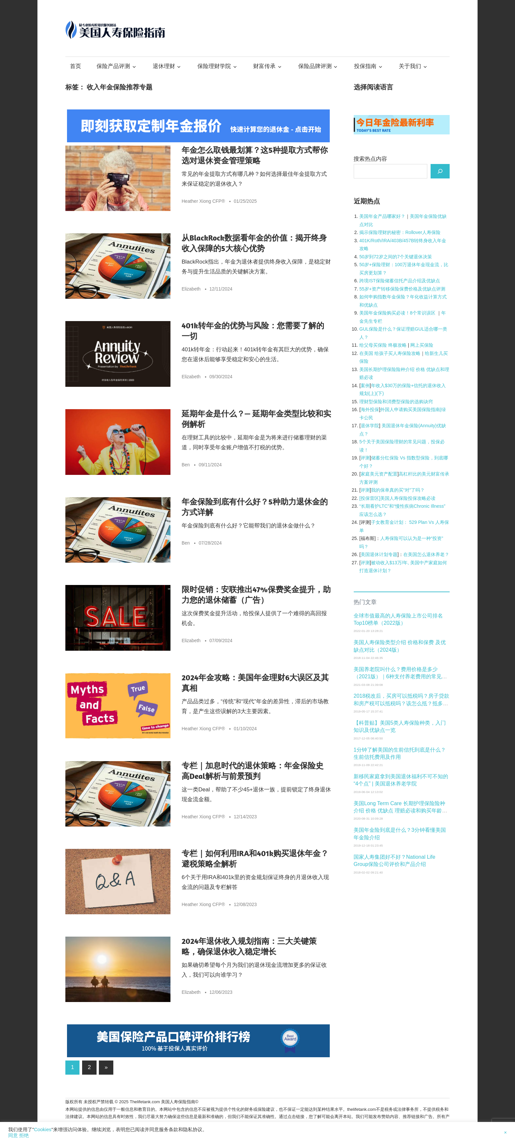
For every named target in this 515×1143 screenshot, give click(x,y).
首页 (75, 66)
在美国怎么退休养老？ (426, 554)
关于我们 (410, 66)
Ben (186, 464)
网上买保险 (421, 345)
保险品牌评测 (315, 66)
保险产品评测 (113, 66)
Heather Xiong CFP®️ (203, 201)
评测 (365, 457)
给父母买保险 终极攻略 (383, 345)
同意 (13, 1135)
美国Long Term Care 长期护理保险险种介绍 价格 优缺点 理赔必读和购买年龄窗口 (400, 811)
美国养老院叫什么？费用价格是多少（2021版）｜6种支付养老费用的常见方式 (400, 676)
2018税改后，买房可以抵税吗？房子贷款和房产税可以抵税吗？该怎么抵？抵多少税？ (402, 703)
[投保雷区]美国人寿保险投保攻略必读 (397, 498)
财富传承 (264, 66)
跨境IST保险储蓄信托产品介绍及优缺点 (399, 280)
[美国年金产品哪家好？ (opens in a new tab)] (382, 216)
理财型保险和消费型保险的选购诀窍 (396, 401)
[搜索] (440, 171)
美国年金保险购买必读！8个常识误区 (397, 312)
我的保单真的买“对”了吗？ (398, 490)
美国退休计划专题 (379, 554)
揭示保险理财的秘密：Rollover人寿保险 (399, 232)
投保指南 (365, 66)
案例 (365, 385)
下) (381, 393)
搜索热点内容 (370, 159)
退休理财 (164, 66)
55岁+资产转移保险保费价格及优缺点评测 (402, 289)
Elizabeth (191, 289)
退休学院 (370, 425)
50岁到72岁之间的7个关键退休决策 (395, 256)
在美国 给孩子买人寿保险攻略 (389, 353)
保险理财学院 (214, 66)
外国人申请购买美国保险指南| (410, 409)
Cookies (42, 1129)
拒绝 (24, 1135)
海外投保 (370, 409)
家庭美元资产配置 (379, 474)
